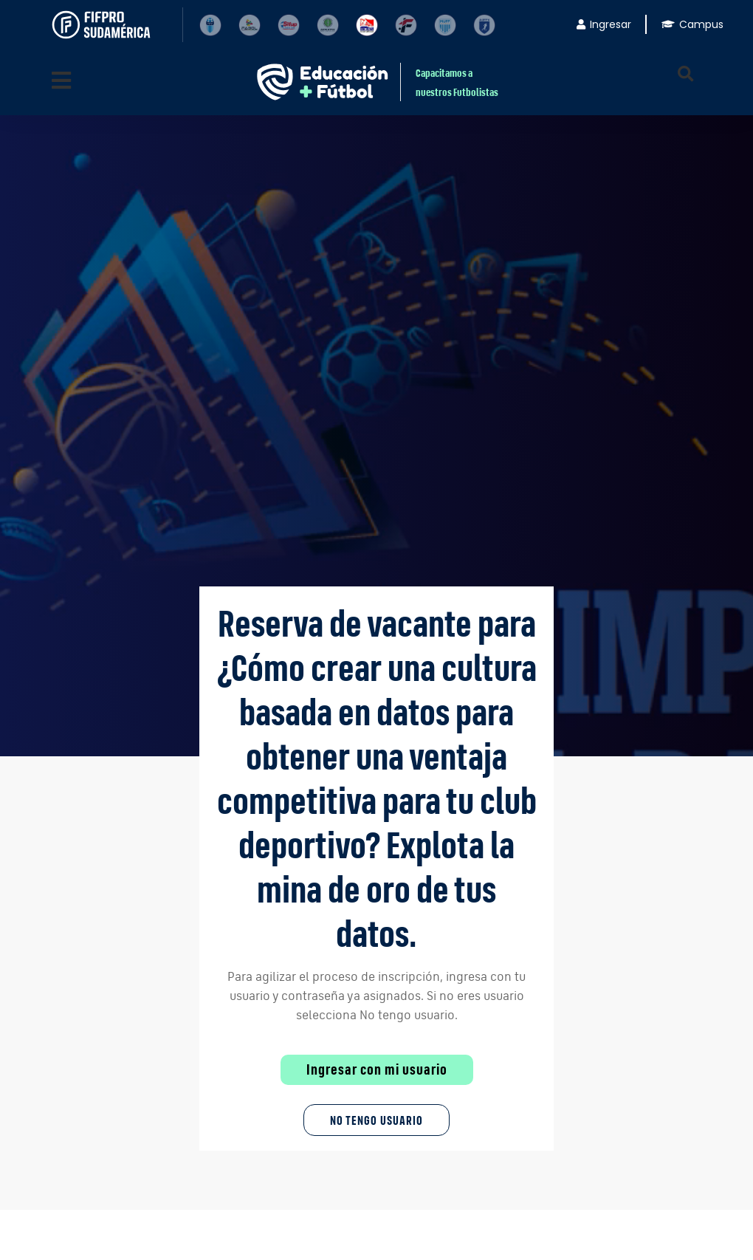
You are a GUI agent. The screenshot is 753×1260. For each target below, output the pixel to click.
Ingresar (604, 24)
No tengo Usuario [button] (376, 1120)
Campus (692, 24)
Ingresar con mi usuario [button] (376, 1069)
